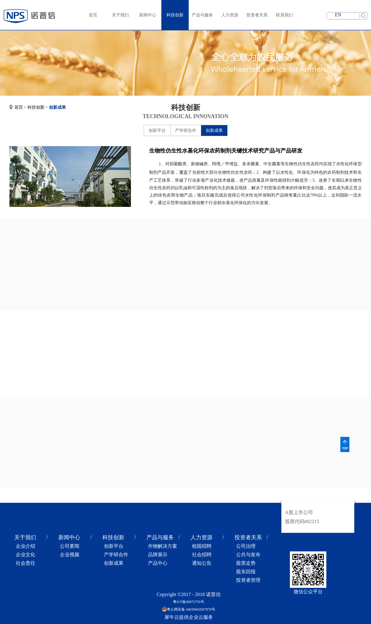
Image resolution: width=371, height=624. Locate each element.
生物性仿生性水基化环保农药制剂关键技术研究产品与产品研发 (225, 151)
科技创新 (35, 107)
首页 (93, 15)
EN (338, 14)
